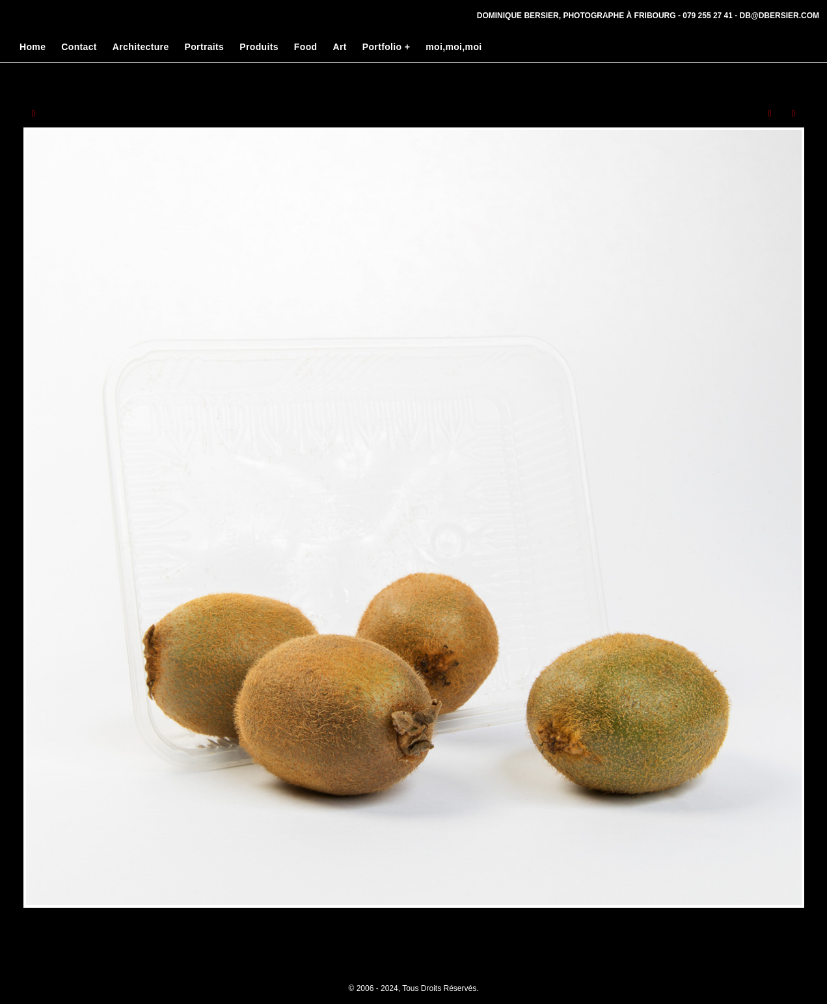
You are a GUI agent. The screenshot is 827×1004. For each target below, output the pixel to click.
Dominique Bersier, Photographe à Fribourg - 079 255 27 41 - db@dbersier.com (648, 15)
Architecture (141, 47)
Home (33, 47)
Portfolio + (386, 47)
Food (306, 47)
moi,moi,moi (453, 47)
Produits (258, 47)
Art (339, 47)
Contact (79, 47)
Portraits (204, 47)
